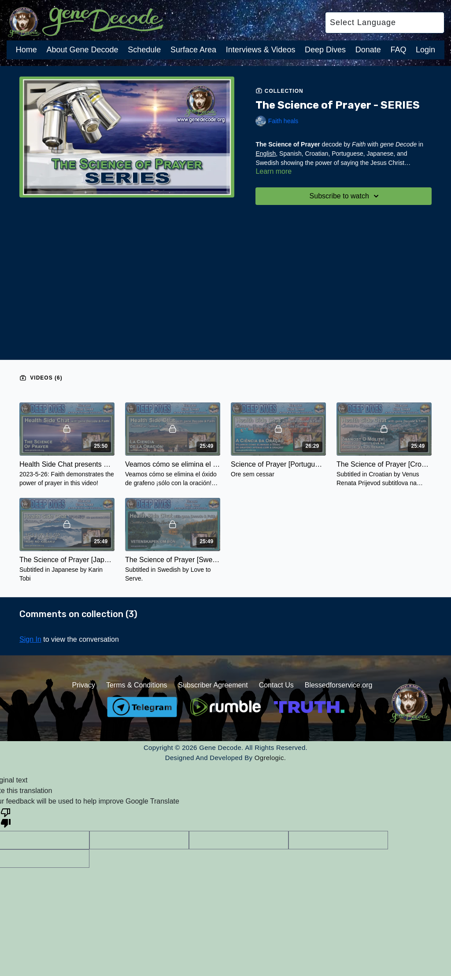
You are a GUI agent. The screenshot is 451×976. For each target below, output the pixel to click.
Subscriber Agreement (213, 685)
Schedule (144, 49)
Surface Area (193, 49)
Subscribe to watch (345, 196)
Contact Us (276, 685)
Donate (368, 49)
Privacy (83, 685)
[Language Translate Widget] (384, 22)
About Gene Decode (82, 49)
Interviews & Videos (261, 49)
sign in (30, 639)
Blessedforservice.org (339, 685)
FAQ (398, 49)
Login (425, 49)
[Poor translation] (5, 817)
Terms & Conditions (136, 685)
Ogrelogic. (270, 757)
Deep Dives (325, 49)
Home (26, 49)
